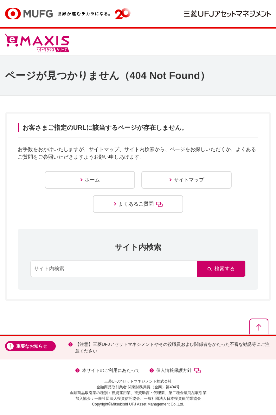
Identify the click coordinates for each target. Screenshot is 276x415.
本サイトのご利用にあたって (111, 370)
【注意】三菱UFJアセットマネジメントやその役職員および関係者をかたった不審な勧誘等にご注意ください (172, 347)
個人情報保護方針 (178, 370)
